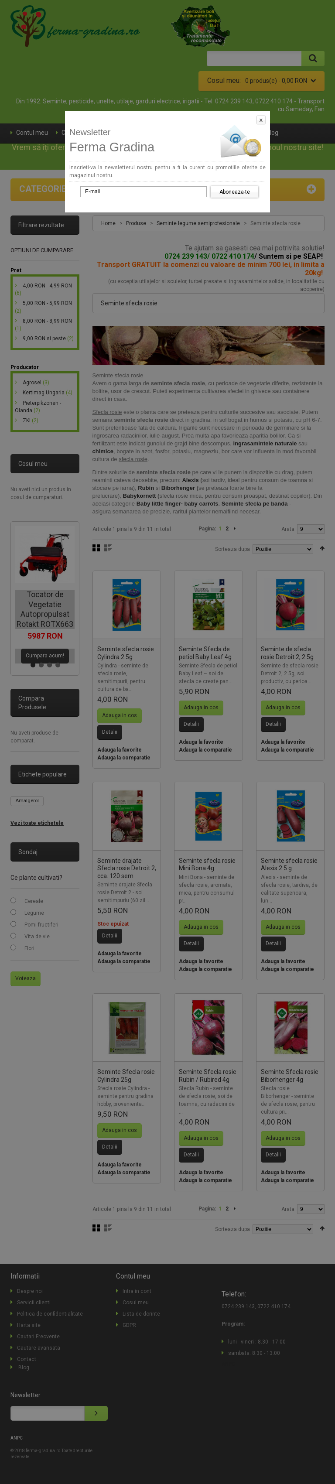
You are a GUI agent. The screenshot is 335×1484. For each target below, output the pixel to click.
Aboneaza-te (234, 192)
